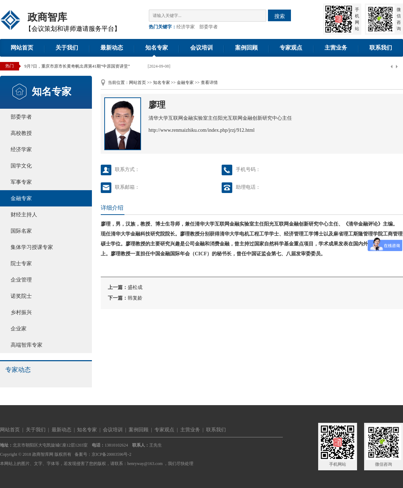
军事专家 (21, 182)
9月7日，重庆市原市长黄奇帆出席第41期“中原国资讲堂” (77, 66)
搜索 (279, 16)
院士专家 (21, 263)
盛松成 (135, 287)
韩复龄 (135, 298)
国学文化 (21, 166)
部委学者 (208, 26)
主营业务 (336, 48)
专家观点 (291, 48)
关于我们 (67, 48)
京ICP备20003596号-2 (112, 454)
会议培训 (201, 48)
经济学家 (185, 26)
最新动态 (111, 48)
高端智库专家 (26, 345)
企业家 (19, 328)
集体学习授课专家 (32, 247)
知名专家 (156, 48)
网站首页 (22, 48)
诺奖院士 (21, 296)
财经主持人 (24, 214)
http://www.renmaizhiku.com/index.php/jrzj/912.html (201, 130)
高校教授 (21, 133)
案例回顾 (246, 48)
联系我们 (380, 48)
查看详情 (209, 82)
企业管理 (21, 280)
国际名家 (21, 231)
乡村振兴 (21, 312)
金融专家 (21, 198)
